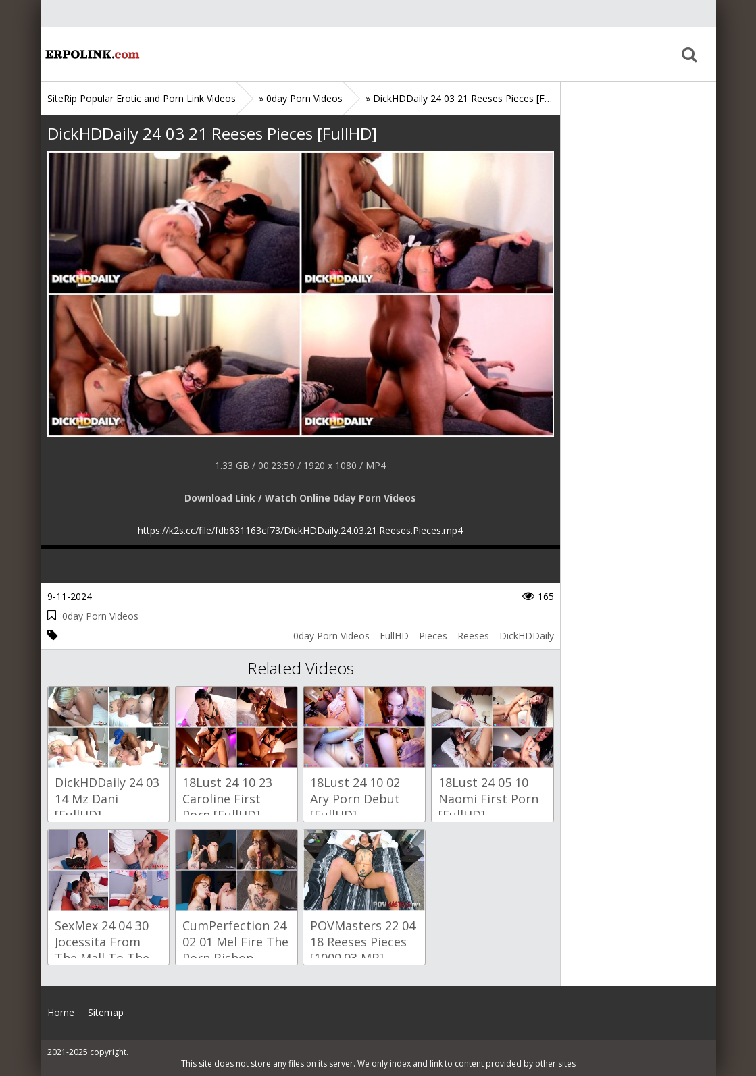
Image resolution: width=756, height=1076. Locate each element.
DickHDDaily (526, 635)
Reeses (473, 635)
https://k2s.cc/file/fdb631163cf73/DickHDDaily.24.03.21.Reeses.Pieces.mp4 (300, 530)
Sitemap (106, 1012)
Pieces (433, 635)
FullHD (394, 635)
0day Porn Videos (100, 616)
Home (91, 54)
